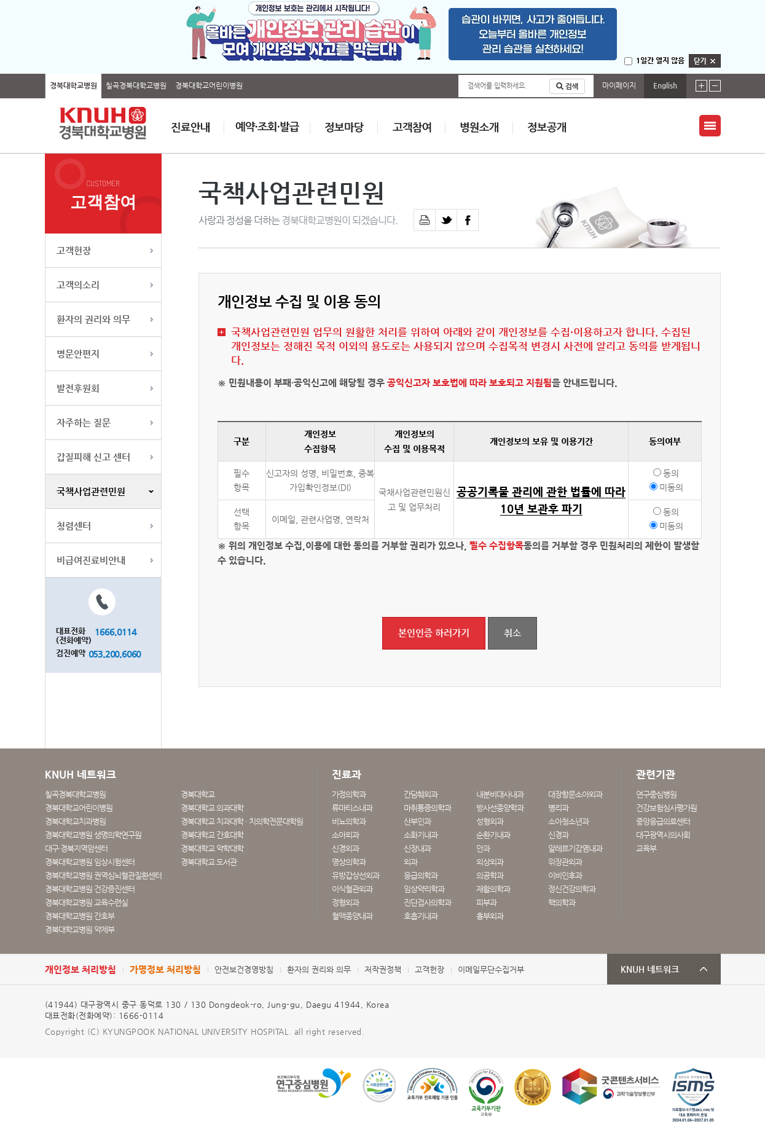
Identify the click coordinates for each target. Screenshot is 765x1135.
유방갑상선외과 (355, 875)
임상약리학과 (424, 888)
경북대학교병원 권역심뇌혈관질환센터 (103, 875)
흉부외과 (489, 916)
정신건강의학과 (571, 888)
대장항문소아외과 (575, 794)
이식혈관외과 (352, 888)
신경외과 (345, 848)
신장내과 (417, 848)
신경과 (558, 834)
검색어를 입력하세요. (497, 86)
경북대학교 (197, 794)
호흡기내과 (420, 916)
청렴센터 (74, 525)
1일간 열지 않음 (660, 60)
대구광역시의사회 (663, 834)
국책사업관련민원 (91, 491)
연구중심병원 (656, 794)
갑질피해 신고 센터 (93, 457)
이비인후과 (565, 875)
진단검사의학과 (427, 902)
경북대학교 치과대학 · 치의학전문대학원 (242, 821)
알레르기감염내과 (575, 848)
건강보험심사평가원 (666, 807)
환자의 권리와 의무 (93, 319)
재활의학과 (493, 888)
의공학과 (489, 875)
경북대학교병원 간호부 (79, 916)
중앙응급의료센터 (663, 821)
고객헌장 (74, 250)
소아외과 (345, 834)
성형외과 (489, 821)
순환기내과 (493, 834)
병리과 (558, 807)
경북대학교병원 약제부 (79, 929)
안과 (483, 848)
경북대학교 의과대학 (212, 807)
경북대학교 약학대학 (212, 848)
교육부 (646, 848)
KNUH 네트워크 (650, 969)
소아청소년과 (568, 821)
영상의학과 (349, 861)
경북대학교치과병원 (75, 821)
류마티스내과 (352, 807)
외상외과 (489, 861)
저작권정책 (382, 969)
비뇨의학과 (349, 821)
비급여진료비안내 (91, 560)
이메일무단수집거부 (491, 969)
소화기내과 (420, 834)
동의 (671, 473)
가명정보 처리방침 (165, 969)
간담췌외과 (420, 794)
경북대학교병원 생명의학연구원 (93, 834)
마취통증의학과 (427, 807)
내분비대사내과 (500, 794)
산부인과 (417, 821)
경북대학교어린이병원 (209, 85)
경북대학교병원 (73, 85)
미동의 (671, 487)
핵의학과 (561, 902)
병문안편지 (78, 353)
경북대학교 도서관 (209, 861)
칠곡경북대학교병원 (136, 85)
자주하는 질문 (84, 422)
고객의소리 (78, 285)
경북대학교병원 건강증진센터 (90, 888)
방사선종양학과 (500, 807)
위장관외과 (565, 861)
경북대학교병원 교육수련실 (86, 902)
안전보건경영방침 (243, 969)
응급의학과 (420, 875)
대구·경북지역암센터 (76, 848)
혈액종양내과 (352, 916)
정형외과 (345, 902)
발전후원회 (78, 388)
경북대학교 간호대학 (212, 834)
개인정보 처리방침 (80, 969)
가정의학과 (349, 794)
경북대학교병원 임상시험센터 (90, 861)
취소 (512, 633)
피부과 (486, 902)
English (665, 85)
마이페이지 (619, 85)
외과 (410, 861)
